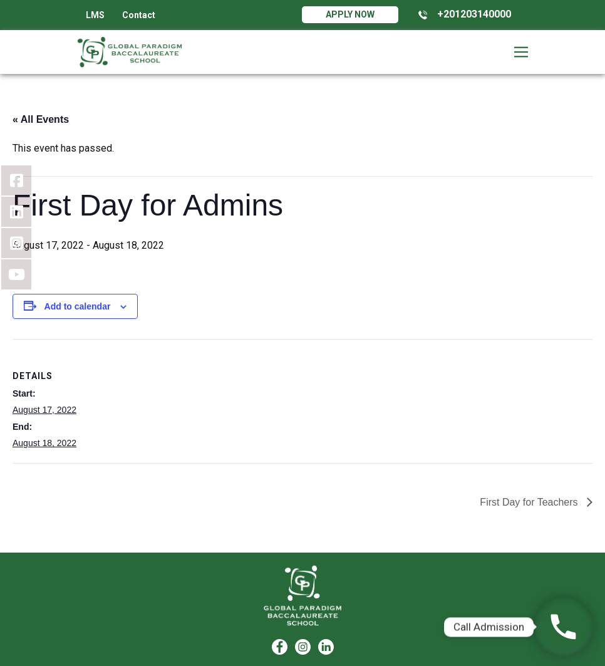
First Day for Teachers (530, 502)
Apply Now (350, 14)
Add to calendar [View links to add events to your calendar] (77, 306)
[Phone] (563, 626)
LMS (95, 15)
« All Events (41, 119)
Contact (138, 15)
